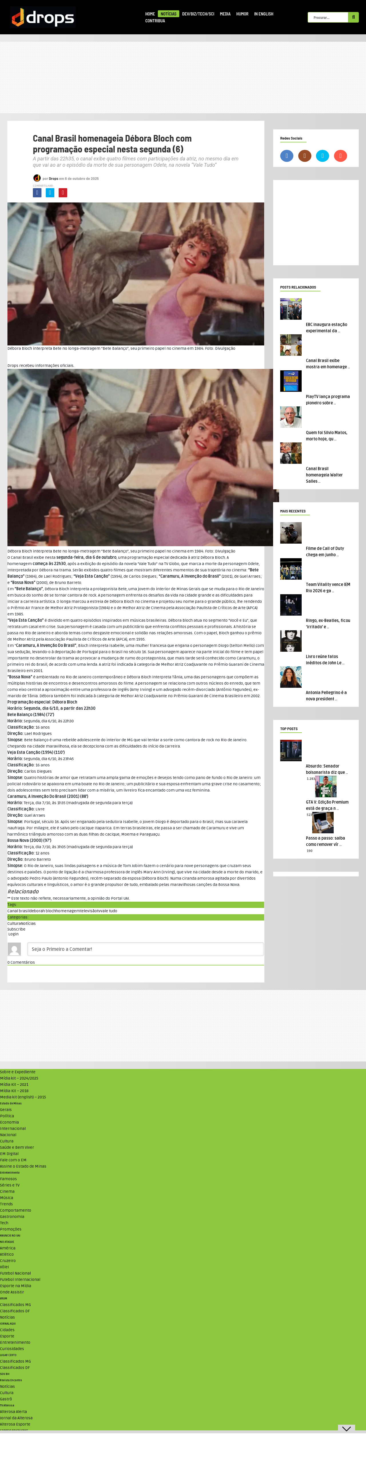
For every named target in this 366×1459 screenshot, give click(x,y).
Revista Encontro (11, 1380)
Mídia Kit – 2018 (14, 1090)
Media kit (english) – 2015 (23, 1097)
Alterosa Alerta (13, 1411)
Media (225, 13)
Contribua (155, 20)
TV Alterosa (7, 1405)
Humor (242, 13)
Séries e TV (9, 1185)
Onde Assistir (12, 1292)
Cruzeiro (8, 1260)
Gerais (6, 1109)
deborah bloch (42, 911)
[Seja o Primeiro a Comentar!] (145, 949)
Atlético (7, 1254)
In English (263, 13)
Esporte (7, 1336)
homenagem (68, 911)
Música (6, 1197)
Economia (9, 1122)
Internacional (13, 1128)
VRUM (3, 1298)
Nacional (8, 1134)
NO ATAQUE (7, 1242)
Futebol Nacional (15, 1273)
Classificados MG (15, 1304)
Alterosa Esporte (15, 1424)
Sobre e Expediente (17, 1072)
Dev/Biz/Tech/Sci (198, 13)
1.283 (311, 779)
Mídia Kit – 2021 (14, 1084)
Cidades (7, 1329)
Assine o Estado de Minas (23, 1166)
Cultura (14, 923)
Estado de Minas (11, 1103)
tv (98, 911)
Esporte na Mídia (15, 1285)
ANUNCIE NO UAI (10, 1235)
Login (13, 934)
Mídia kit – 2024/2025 (19, 1078)
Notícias (168, 13)
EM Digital (9, 1153)
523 (309, 815)
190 (310, 851)
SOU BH (4, 1374)
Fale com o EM (13, 1160)
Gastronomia (12, 1216)
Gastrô (6, 1399)
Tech (4, 1223)
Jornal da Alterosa (16, 1418)
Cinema (7, 1191)
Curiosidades (12, 1348)
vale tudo (108, 911)
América (7, 1248)
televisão (88, 911)
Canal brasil (18, 911)
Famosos (8, 1178)
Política (7, 1116)
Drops (53, 178)
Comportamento (15, 1210)
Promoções (10, 1229)
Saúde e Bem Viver (17, 1147)
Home (150, 13)
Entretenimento (10, 1172)
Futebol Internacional (20, 1279)
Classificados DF (15, 1311)
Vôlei (4, 1267)
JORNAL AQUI (8, 1323)
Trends (6, 1204)
